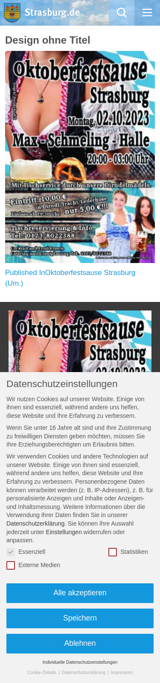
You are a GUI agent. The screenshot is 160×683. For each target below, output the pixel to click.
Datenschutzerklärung (35, 523)
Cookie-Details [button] (42, 672)
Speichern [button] (80, 618)
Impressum (122, 672)
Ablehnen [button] (80, 643)
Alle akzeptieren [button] (80, 592)
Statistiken (128, 552)
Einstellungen (64, 532)
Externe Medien (33, 565)
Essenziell (25, 552)
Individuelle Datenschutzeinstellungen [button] (80, 662)
